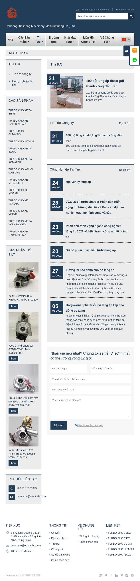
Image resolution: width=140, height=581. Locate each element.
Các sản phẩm (24, 39)
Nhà (10, 39)
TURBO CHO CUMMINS (122, 543)
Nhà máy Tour (70, 39)
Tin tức (39, 39)
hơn (13, 306)
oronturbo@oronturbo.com (95, 9)
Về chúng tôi (107, 39)
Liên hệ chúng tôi (88, 39)
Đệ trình (58, 425)
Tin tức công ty (62, 123)
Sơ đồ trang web (60, 554)
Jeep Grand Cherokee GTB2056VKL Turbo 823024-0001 (21, 349)
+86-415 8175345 (125, 9)
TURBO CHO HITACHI (22, 141)
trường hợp (54, 39)
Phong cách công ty (91, 541)
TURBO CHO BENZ (119, 532)
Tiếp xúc (13, 525)
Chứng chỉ (57, 549)
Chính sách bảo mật (62, 560)
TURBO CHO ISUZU (119, 554)
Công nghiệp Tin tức (65, 169)
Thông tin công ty (89, 536)
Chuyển (55, 532)
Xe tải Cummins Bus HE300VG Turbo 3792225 (23, 298)
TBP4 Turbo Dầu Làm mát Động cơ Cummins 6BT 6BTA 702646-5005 (23, 401)
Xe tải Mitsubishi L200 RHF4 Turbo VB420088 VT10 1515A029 (22, 454)
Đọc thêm (124, 123)
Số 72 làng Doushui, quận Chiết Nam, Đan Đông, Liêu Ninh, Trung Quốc (26, 536)
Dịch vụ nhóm (59, 538)
